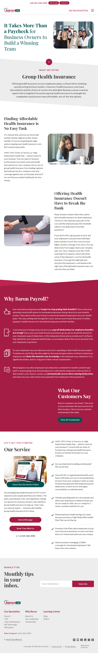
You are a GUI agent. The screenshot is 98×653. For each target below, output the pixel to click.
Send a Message (25, 520)
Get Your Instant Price (78, 10)
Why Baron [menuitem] (31, 611)
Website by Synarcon (85, 647)
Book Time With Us (25, 528)
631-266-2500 (24, 633)
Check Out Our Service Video (25, 484)
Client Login (54, 3)
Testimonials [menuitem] (30, 622)
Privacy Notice (70, 646)
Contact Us (64, 3)
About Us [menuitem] (29, 616)
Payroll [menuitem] (7, 616)
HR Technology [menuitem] (10, 624)
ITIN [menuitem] (6, 619)
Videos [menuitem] (46, 619)
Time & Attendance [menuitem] (12, 622)
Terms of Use (57, 646)
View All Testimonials (70, 420)
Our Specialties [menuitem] (12, 611)
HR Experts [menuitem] (9, 627)
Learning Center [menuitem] (51, 611)
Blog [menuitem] (45, 616)
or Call (25, 535)
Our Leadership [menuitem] (31, 619)
